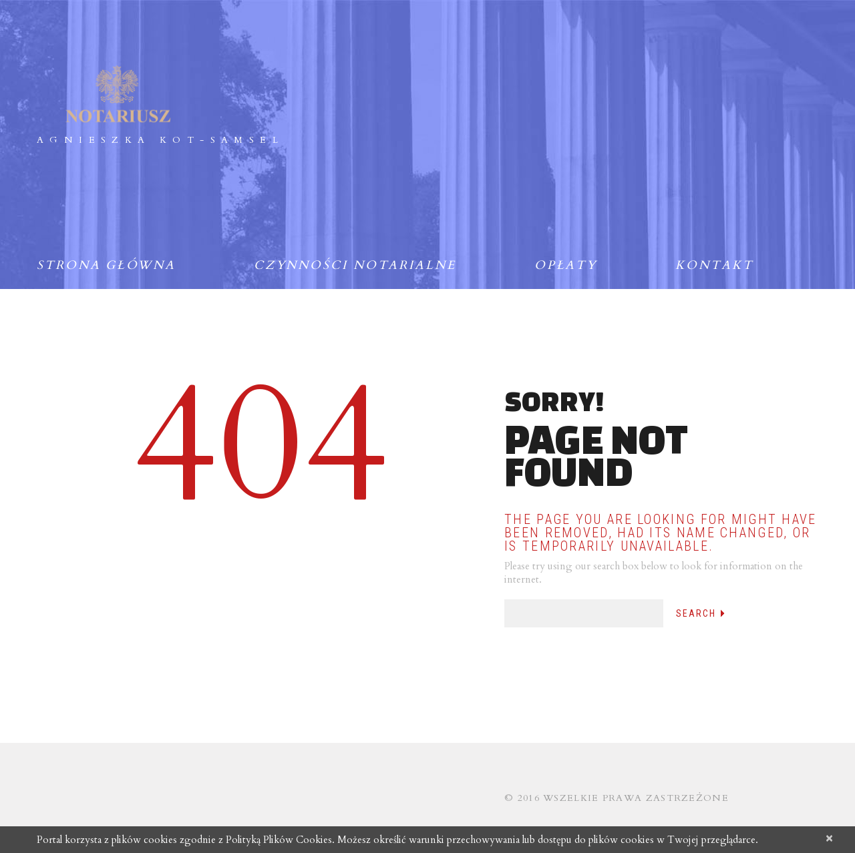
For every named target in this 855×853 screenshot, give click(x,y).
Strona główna (106, 265)
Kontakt (714, 265)
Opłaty (565, 265)
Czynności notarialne (355, 265)
